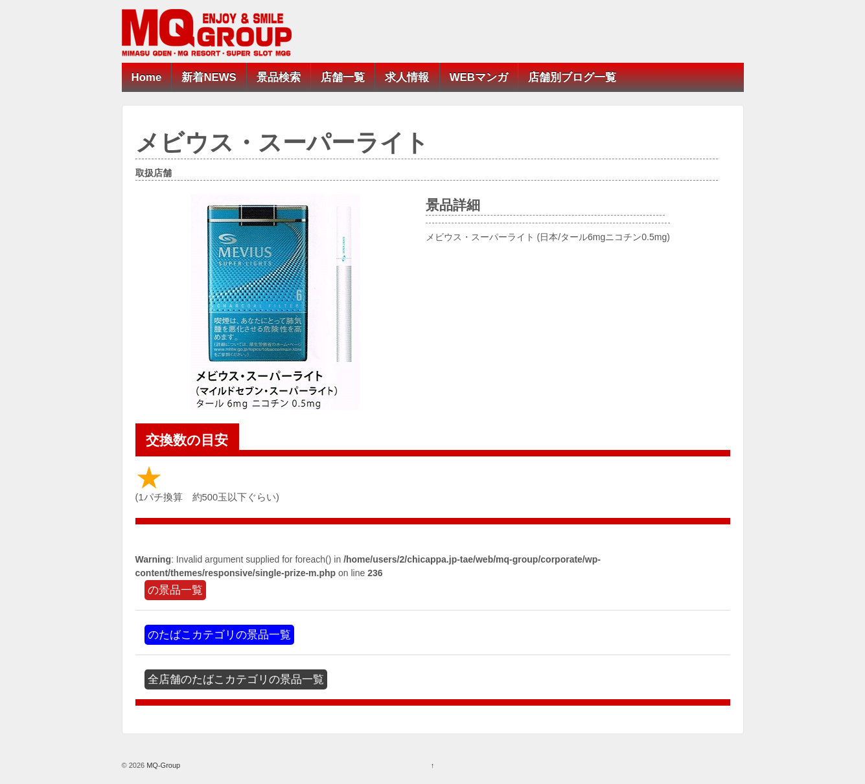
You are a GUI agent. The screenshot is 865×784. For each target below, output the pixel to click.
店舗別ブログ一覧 (572, 77)
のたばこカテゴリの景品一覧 (219, 635)
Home (147, 77)
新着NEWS (208, 77)
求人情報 (407, 77)
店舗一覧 (343, 77)
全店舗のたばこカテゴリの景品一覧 (236, 679)
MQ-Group (162, 765)
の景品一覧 (175, 590)
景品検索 (279, 77)
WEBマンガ (479, 77)
